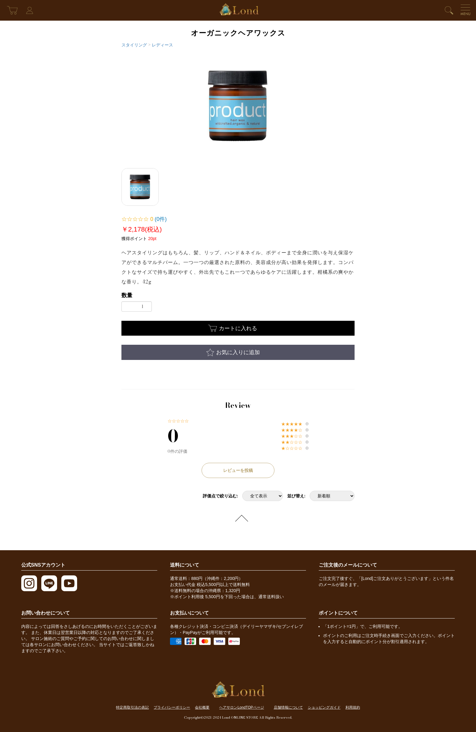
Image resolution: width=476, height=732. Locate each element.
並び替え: (296, 496)
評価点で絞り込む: (220, 496)
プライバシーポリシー (172, 707)
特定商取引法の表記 (132, 707)
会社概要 (202, 707)
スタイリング (134, 45)
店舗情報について (288, 707)
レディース (162, 45)
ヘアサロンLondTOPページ (241, 707)
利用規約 (352, 707)
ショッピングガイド (324, 707)
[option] (238, 106)
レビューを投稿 (238, 470)
